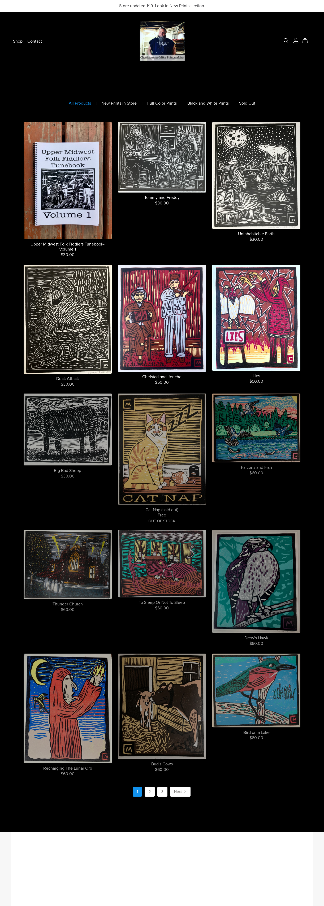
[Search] (286, 40)
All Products (80, 103)
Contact (34, 41)
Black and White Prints (208, 103)
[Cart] (307, 40)
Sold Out (247, 103)
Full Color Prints (162, 103)
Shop (18, 41)
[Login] (296, 40)
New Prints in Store (119, 103)
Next (180, 792)
